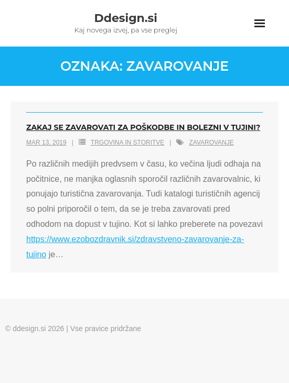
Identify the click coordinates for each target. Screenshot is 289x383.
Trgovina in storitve (127, 142)
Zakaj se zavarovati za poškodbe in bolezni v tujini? (143, 127)
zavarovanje (211, 142)
